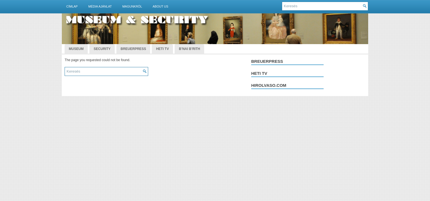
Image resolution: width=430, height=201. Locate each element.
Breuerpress (267, 61)
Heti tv (259, 73)
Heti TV (162, 49)
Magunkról (132, 6)
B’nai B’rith (189, 49)
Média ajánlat (100, 6)
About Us (160, 6)
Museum (76, 49)
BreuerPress (133, 49)
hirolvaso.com (268, 85)
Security (102, 49)
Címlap (72, 6)
